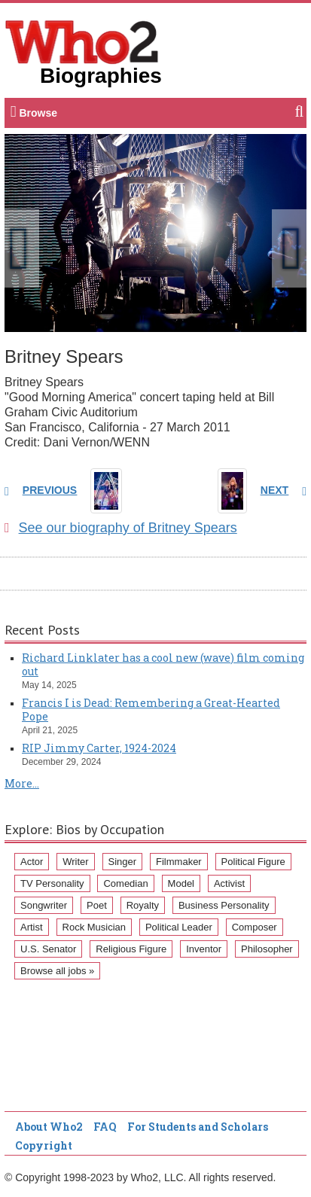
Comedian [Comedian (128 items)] (125, 883)
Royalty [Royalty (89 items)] (143, 905)
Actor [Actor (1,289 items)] (31, 861)
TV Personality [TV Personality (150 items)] (52, 883)
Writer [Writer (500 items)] (75, 861)
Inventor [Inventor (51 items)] (203, 949)
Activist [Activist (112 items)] (229, 883)
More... (22, 783)
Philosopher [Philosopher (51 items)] (267, 949)
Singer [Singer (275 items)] (122, 861)
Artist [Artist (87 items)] (31, 927)
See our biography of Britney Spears (121, 527)
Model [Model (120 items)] (181, 883)
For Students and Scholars (197, 1126)
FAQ (105, 1126)
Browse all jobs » (57, 970)
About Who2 (49, 1126)
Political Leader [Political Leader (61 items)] (178, 927)
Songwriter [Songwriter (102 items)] (43, 905)
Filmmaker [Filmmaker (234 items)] (179, 861)
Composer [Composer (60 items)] (254, 927)
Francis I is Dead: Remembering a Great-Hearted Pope (151, 709)
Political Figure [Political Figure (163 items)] (253, 861)
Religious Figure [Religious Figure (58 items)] (131, 949)
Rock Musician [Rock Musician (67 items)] (95, 927)
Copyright (43, 1145)
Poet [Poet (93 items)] (97, 905)
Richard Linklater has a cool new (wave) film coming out (163, 664)
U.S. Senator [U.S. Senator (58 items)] (48, 949)
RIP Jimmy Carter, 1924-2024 (99, 748)
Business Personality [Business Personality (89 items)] (224, 905)
